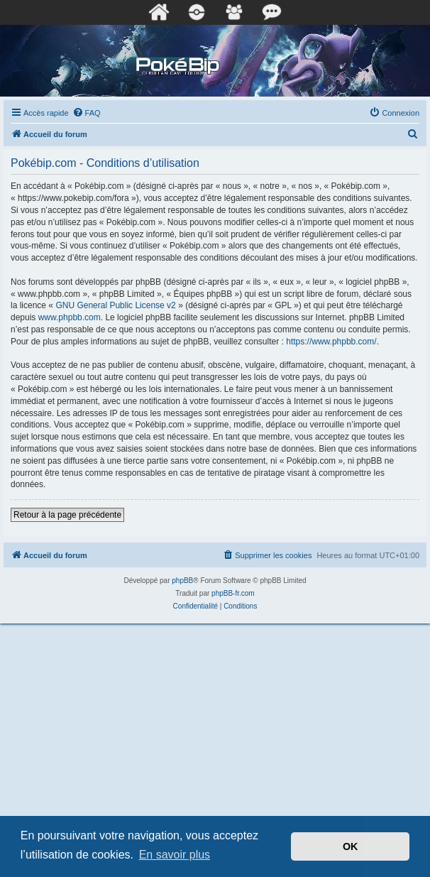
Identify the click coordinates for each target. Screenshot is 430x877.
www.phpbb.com (69, 317)
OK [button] (350, 846)
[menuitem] (86, 112)
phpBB (182, 580)
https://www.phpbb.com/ (331, 342)
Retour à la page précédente (67, 515)
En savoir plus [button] (175, 855)
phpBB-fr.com (233, 593)
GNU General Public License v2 (115, 305)
